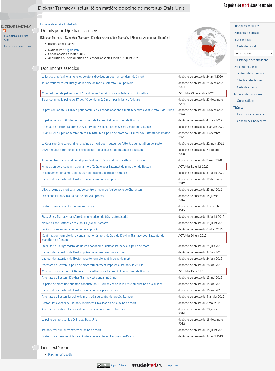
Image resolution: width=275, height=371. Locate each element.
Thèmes (238, 107)
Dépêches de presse (246, 32)
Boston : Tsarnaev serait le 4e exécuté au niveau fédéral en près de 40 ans (88, 336)
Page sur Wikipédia (60, 354)
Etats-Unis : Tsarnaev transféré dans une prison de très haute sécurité (85, 216)
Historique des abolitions (252, 60)
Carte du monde (247, 46)
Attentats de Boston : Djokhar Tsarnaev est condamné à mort (80, 277)
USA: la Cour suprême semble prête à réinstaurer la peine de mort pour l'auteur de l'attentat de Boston (106, 133)
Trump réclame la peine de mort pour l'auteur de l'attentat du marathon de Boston (93, 160)
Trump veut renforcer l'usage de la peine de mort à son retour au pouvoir (87, 83)
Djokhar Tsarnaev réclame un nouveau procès (70, 229)
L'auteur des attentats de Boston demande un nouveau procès (80, 179)
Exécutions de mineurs (251, 114)
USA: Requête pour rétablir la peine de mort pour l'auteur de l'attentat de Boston (92, 149)
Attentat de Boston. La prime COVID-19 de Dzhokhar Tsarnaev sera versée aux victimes (96, 126)
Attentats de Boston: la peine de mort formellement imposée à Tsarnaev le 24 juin (93, 265)
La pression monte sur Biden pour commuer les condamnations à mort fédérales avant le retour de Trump (108, 110)
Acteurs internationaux (247, 94)
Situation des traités (249, 80)
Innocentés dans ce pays (18, 46)
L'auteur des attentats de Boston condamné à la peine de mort (81, 290)
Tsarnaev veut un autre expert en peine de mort (71, 330)
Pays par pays (242, 39)
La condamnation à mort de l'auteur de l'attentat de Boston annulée (84, 172)
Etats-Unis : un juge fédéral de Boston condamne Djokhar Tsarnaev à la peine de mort (95, 246)
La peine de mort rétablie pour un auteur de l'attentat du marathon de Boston (90, 120)
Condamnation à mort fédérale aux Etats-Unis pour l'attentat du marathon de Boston (95, 271)
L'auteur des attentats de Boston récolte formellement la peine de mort (86, 258)
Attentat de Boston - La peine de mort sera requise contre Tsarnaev (84, 309)
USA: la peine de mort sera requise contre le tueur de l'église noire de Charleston (92, 189)
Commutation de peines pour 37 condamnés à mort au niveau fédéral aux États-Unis (95, 93)
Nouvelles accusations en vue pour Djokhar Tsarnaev (75, 223)
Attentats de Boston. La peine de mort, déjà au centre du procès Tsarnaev (87, 296)
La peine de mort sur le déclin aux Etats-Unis (69, 319)
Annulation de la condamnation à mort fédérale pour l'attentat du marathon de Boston (96, 166)
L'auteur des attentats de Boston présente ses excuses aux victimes (84, 252)
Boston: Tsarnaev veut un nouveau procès (68, 206)
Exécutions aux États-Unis (16, 37)
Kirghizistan (72, 50)
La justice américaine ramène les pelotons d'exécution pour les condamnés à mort (93, 76)
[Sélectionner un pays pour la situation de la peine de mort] (253, 53)
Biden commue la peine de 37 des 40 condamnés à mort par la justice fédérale (91, 99)
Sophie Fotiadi (118, 365)
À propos (173, 365)
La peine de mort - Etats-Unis (58, 24)
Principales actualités (246, 26)
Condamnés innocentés (251, 121)
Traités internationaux (250, 73)
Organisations (245, 100)
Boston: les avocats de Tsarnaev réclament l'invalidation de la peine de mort (89, 303)
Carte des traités (247, 87)
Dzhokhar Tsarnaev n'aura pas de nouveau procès (73, 196)
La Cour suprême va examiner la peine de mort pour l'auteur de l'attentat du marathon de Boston (102, 143)
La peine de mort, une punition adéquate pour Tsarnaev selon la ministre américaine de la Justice (102, 284)
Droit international (245, 66)
